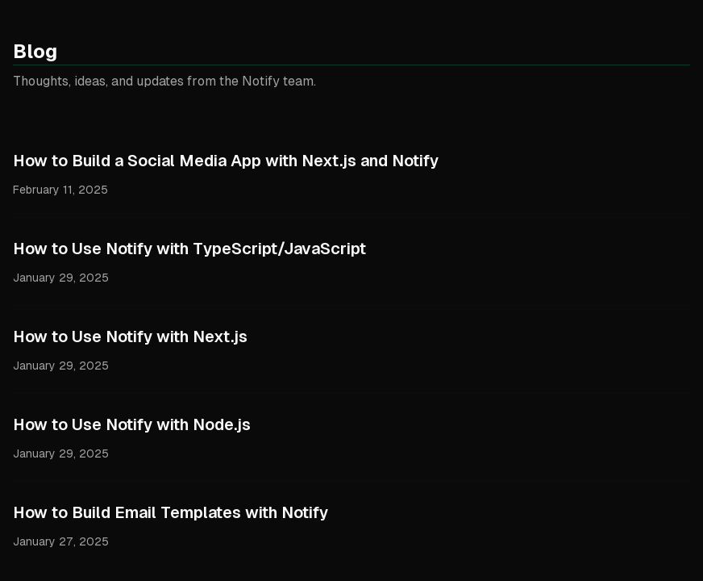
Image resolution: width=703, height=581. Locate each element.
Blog (35, 51)
